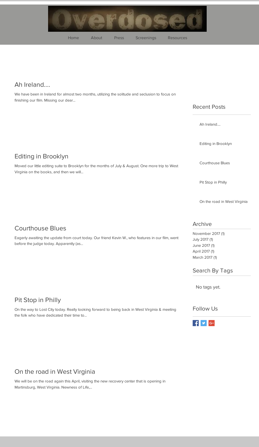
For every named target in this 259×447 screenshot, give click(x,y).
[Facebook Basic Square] (196, 323)
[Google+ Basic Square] (212, 323)
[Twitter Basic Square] (204, 323)
